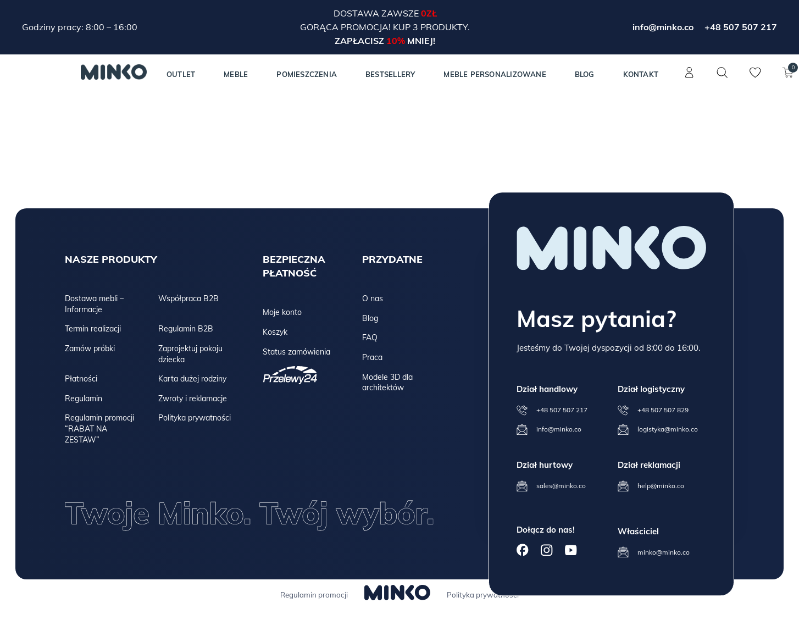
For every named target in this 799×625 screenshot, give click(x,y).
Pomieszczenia (306, 74)
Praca (372, 357)
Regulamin (83, 398)
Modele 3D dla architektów (387, 382)
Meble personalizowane (494, 74)
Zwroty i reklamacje (192, 398)
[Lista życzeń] (755, 79)
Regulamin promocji (313, 595)
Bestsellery (390, 74)
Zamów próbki (90, 348)
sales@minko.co (561, 486)
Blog (585, 74)
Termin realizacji (93, 329)
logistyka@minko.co (667, 429)
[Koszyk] (788, 79)
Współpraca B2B (188, 298)
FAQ (370, 337)
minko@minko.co (663, 552)
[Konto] (689, 79)
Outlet (181, 74)
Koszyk (275, 332)
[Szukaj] (722, 72)
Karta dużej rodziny (192, 379)
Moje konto (282, 312)
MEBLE (236, 74)
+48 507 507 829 (663, 410)
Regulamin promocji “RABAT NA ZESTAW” (99, 428)
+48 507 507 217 (740, 26)
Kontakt (640, 74)
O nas (372, 298)
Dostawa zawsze (377, 13)
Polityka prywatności (194, 418)
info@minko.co (662, 26)
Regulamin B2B (185, 329)
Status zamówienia (296, 352)
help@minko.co (660, 486)
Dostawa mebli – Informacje (94, 304)
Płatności (81, 379)
